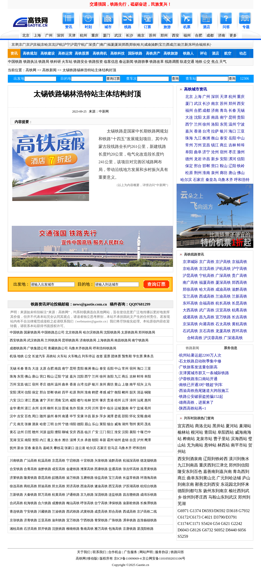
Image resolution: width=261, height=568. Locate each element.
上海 (37, 35)
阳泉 (80, 408)
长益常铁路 (131, 478)
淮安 (117, 432)
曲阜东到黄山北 (201, 478)
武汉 (118, 35)
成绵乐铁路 (148, 494)
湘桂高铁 (16, 529)
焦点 (215, 62)
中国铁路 (15, 62)
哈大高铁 (206, 289)
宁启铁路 (73, 460)
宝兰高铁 (115, 478)
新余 (20, 448)
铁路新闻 (192, 348)
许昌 (87, 416)
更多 (233, 35)
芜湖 (13, 440)
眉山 (87, 424)
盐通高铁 (115, 469)
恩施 (35, 400)
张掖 (28, 424)
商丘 (125, 376)
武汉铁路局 (35, 340)
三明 (50, 424)
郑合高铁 (115, 511)
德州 (50, 384)
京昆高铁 (58, 460)
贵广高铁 (239, 275)
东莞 (20, 376)
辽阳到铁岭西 (215, 459)
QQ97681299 (139, 304)
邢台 (43, 392)
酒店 (206, 27)
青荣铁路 (101, 520)
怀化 (132, 416)
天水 (80, 440)
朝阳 (95, 440)
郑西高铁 (239, 282)
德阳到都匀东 (190, 491)
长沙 (129, 35)
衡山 (95, 368)
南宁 (65, 368)
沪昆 (74, 44)
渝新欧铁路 (131, 503)
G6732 (207, 530)
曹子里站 (221, 439)
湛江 (28, 408)
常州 (125, 368)
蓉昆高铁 (44, 478)
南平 (132, 384)
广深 (88, 44)
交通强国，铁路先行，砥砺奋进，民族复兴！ (130, 4)
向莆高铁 (206, 324)
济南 (221, 35)
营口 (43, 376)
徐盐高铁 (101, 478)
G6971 (183, 511)
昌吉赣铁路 (131, 494)
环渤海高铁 (148, 478)
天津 (71, 35)
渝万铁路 (73, 478)
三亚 (147, 368)
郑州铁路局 (146, 332)
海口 (140, 368)
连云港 (80, 448)
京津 (15, 44)
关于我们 (83, 552)
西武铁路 (73, 511)
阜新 (103, 440)
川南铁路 (16, 460)
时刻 (88, 27)
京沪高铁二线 (147, 511)
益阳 (50, 432)
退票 (107, 356)
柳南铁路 (73, 529)
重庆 (95, 35)
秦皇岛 (37, 448)
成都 (210, 35)
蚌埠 (140, 376)
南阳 (28, 440)
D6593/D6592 (213, 511)
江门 (103, 432)
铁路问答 (177, 552)
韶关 (132, 392)
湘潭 (110, 416)
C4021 (207, 517)
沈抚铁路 (58, 529)
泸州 (140, 440)
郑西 (125, 44)
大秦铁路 (30, 494)
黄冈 (140, 424)
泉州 (103, 384)
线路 (127, 27)
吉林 (132, 376)
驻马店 (113, 448)
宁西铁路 (87, 520)
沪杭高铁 (223, 269)
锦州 (117, 440)
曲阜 (65, 384)
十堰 (140, 432)
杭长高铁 (223, 303)
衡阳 (117, 392)
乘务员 (149, 356)
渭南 (58, 400)
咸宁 (110, 392)
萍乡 (103, 416)
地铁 (198, 62)
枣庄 (43, 384)
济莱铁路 (16, 478)
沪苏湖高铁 (131, 486)
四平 (65, 392)
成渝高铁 (223, 289)
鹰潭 (147, 440)
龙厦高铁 (223, 331)
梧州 (117, 400)
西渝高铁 (87, 486)
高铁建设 (47, 53)
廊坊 (110, 384)
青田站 (210, 432)
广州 (48, 35)
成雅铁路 (58, 503)
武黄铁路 (87, 511)
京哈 (44, 44)
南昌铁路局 (122, 340)
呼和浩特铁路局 (104, 348)
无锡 (13, 368)
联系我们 (99, 552)
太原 (43, 368)
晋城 (65, 408)
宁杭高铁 (206, 275)
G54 (216, 523)
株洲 (87, 368)
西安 (175, 35)
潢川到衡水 (239, 459)
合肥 (198, 35)
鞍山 (50, 376)
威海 (117, 424)
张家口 (69, 448)
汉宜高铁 (223, 310)
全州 (43, 408)
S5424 (206, 523)
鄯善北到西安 (207, 484)
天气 (222, 62)
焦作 (73, 408)
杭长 (206, 44)
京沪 (29, 44)
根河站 (197, 432)
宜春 (28, 448)
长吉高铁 (239, 317)
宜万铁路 (73, 520)
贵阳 (80, 368)
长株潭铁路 (148, 503)
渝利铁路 (58, 520)
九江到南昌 (188, 465)
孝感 (103, 392)
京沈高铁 (206, 269)
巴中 (147, 432)
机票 (186, 27)
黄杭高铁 (239, 324)
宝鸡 (65, 400)
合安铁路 (16, 469)
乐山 (95, 424)
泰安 (103, 368)
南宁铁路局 (140, 340)
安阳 (13, 392)
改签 (99, 356)
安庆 (73, 432)
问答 (226, 27)
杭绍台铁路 (148, 486)
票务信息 (230, 348)
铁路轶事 (141, 62)
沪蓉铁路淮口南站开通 (198, 379)
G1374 (195, 511)
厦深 (118, 44)
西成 (169, 44)
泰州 (58, 416)
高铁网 (31, 70)
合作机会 (115, 552)
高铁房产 (153, 53)
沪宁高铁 (239, 269)
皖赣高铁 (58, 478)
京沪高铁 (223, 262)
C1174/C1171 (189, 523)
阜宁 (132, 408)
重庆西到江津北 (213, 465)
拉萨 (87, 384)
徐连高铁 (16, 486)
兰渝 (177, 44)
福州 (187, 35)
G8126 (195, 530)
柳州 (50, 408)
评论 (203, 53)
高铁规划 (30, 53)
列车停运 (88, 356)
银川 (95, 384)
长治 (58, 408)
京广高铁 (206, 262)
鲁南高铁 (87, 529)
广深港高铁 (233, 338)
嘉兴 (73, 376)
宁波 (65, 376)
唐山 (35, 376)
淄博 (73, 440)
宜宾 (20, 440)
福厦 (110, 44)
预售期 (127, 356)
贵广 (96, 44)
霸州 (110, 440)
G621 (225, 523)
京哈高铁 (190, 269)
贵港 (110, 400)
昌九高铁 (206, 317)
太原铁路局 (129, 332)
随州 (43, 416)
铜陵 (147, 392)
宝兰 (162, 44)
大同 (87, 408)
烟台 (110, 424)
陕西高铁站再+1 (192, 408)
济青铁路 (30, 520)
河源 (43, 432)
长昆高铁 (239, 303)
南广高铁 (190, 282)
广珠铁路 (115, 520)
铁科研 (55, 62)
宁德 (65, 424)
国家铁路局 (32, 332)
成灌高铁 (190, 317)
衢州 (20, 408)
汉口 (20, 400)
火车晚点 (74, 356)
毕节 (73, 416)
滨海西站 (239, 439)
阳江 (110, 432)
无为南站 (195, 445)
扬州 (50, 416)
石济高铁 (30, 529)
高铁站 (51, 356)
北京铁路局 (73, 332)
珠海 (13, 376)
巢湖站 (245, 426)
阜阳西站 (225, 432)
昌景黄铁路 (148, 469)
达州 (20, 432)
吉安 (20, 416)
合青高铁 (30, 469)
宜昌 (20, 384)
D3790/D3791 (225, 517)
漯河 (20, 392)
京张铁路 (16, 520)
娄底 (117, 416)
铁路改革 (156, 62)
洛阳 (110, 376)
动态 (242, 53)
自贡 (132, 440)
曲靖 (147, 416)
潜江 (28, 400)
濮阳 (58, 432)
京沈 (51, 44)
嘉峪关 (48, 448)
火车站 (67, 62)
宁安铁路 (30, 511)
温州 (58, 384)
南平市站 (239, 445)
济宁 (206, 152)
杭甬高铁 (239, 310)
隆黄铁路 (30, 478)
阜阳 (147, 376)
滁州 (241, 152)
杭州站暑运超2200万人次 (200, 355)
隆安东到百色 (190, 471)
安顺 (140, 416)
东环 (192, 44)
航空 (227, 53)
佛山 (28, 376)
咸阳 (73, 400)
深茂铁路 (101, 494)
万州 (13, 384)
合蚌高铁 (194, 338)
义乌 (147, 384)
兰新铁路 (16, 494)
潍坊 (65, 440)
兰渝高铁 (223, 296)
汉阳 (125, 432)
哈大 (140, 44)
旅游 (167, 27)
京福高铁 (239, 262)
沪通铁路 (73, 494)
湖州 (125, 424)
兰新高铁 (239, 296)
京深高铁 (190, 324)
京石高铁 (206, 331)
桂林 (87, 400)
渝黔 (154, 44)
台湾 (80, 384)
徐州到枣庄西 (195, 497)
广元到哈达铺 (228, 478)
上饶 (125, 384)
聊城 (65, 432)
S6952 (219, 530)
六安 (13, 400)
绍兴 (140, 384)
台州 (58, 424)
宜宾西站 (186, 426)
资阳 (35, 440)
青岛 (28, 368)
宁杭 (81, 44)
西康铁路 (101, 469)
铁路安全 (80, 62)
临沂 (87, 432)
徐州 (102, 376)
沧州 (215, 152)
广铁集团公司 (37, 348)
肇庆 (103, 400)
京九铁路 (87, 494)
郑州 (164, 35)
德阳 (80, 424)
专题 (245, 27)
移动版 (92, 558)
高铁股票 (82, 53)
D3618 (232, 511)
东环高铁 (190, 303)
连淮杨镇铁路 (147, 520)
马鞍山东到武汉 (222, 497)
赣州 (35, 432)
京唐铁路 (129, 529)
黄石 (13, 432)
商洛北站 (203, 426)
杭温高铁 (44, 460)
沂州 (95, 408)
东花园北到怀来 (235, 484)
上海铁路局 (105, 340)
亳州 (147, 408)
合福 (199, 44)
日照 (28, 432)
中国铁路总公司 (52, 332)
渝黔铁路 (44, 469)
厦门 (106, 35)
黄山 (117, 384)
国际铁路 (135, 53)
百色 (28, 416)
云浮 (125, 400)
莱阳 (103, 424)
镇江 (28, 384)
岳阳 (110, 368)
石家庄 (102, 448)
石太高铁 (223, 324)
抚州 (13, 448)
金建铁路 (73, 469)
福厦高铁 (206, 282)
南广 (103, 44)
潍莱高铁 (87, 469)
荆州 (80, 392)
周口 (35, 416)
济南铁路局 (88, 340)
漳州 (132, 400)
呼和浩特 (139, 448)
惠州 (147, 400)
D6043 (183, 530)
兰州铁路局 (53, 340)
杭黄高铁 (58, 494)
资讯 (68, 27)
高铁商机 (100, 53)
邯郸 (50, 392)
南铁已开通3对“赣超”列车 (201, 385)
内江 (43, 440)
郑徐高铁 (190, 289)
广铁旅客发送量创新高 (198, 367)
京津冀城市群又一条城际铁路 (204, 373)
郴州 (125, 392)
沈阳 (80, 376)
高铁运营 (65, 53)
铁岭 (58, 392)
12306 (244, 78)
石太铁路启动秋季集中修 (200, 361)
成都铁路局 (18, 348)
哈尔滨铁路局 (93, 332)
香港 (73, 384)
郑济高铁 (73, 486)
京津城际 (190, 262)
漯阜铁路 (129, 520)
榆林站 (184, 432)
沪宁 (66, 44)
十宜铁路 (87, 460)
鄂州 (132, 424)
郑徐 (132, 44)
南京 (141, 35)
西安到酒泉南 (190, 459)
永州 (35, 408)
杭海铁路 (30, 503)
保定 (35, 392)
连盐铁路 (115, 494)
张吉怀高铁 (131, 469)
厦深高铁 (223, 282)
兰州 (95, 376)
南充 (20, 424)
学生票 (138, 356)
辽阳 (58, 376)
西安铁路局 (18, 340)
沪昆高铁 (190, 275)
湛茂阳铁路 (145, 529)
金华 (13, 408)
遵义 (50, 440)
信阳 (28, 392)
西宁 (87, 376)
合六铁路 (44, 503)
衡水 (58, 440)
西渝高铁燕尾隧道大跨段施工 (204, 391)
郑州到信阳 (239, 465)
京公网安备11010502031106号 (163, 558)
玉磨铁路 (87, 478)
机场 (13, 356)
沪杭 (59, 44)
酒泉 (35, 424)
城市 (108, 27)
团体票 (116, 356)
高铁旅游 (171, 53)
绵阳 (73, 424)
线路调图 (172, 62)
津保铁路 (115, 503)
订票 (147, 27)
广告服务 (130, 552)
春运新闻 (126, 62)
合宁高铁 (101, 503)
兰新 (184, 44)
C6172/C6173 (189, 517)
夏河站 (232, 426)
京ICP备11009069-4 (128, 558)
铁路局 (43, 62)
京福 (37, 44)
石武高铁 (190, 331)
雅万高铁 (101, 529)
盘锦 (125, 440)
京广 (22, 44)
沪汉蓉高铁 (213, 338)
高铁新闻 (49, 70)
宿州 (132, 368)
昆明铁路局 (70, 340)
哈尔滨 (91, 448)
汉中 (13, 416)
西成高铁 (129, 511)
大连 (35, 368)
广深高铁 (223, 275)
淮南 (87, 392)
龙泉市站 (204, 439)
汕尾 (140, 400)
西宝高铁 (115, 486)
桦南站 (189, 439)
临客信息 (111, 62)
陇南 (125, 408)
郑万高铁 (44, 494)
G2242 (236, 523)
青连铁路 (16, 511)
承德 (87, 440)
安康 (80, 416)
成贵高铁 (101, 511)
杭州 (83, 35)
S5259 (183, 536)
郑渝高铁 (44, 486)
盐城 (140, 408)
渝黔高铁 (115, 460)
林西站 (223, 445)
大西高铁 (190, 310)
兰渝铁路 (58, 511)
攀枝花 (59, 448)
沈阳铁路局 (112, 332)
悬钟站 (210, 445)
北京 (25, 35)
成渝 (147, 44)
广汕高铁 (30, 460)
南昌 (58, 368)
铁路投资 (96, 62)
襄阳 (132, 432)
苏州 (152, 35)
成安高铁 (58, 469)
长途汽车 (38, 356)
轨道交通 (187, 62)
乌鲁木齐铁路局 (80, 348)
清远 (140, 392)
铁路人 (188, 53)
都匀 (80, 400)
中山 (117, 368)
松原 (73, 392)
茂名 (147, 424)
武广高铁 (206, 310)
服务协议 (161, 552)
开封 (50, 400)
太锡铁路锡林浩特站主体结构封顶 (89, 70)
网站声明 (146, 552)
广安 (95, 432)
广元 (13, 424)
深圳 (60, 35)
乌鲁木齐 (125, 448)
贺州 (95, 400)
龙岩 (198, 159)
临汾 (110, 408)
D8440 (231, 530)
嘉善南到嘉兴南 (217, 471)
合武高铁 (16, 503)
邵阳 (125, 416)
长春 (20, 368)
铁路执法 (30, 62)
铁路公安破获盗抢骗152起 (201, 396)
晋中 (103, 408)
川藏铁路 (44, 511)
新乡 (95, 416)
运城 (117, 408)
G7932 (244, 511)
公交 (206, 62)
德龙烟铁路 (148, 460)
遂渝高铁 (101, 486)
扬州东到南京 (215, 491)
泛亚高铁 (44, 520)
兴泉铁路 (101, 460)
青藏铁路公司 (58, 348)
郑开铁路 (44, 529)
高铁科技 (117, 53)
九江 (118, 376)
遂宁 (43, 400)
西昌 (80, 432)
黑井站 (218, 426)
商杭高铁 (30, 486)
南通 (65, 416)
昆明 (73, 368)
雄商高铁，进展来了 (196, 402)
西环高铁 (239, 331)
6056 (242, 530)
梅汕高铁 (73, 503)
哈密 (43, 424)
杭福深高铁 (131, 460)
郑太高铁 (58, 486)
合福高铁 (206, 303)
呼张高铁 (87, 503)
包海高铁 (115, 529)
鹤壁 (95, 392)
